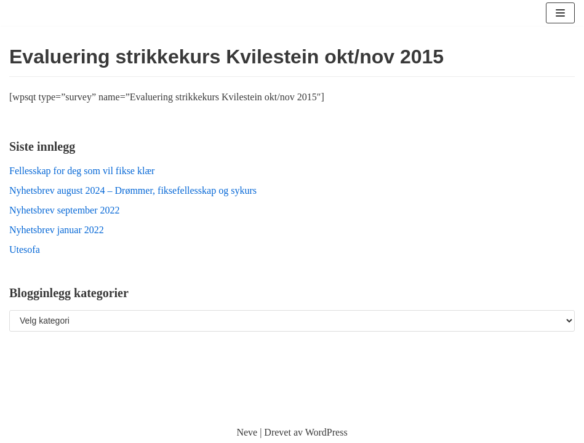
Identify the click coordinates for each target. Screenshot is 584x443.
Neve (246, 432)
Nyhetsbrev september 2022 (64, 210)
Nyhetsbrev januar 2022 (56, 230)
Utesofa (24, 249)
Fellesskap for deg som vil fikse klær (81, 171)
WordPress (326, 432)
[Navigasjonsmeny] (560, 12)
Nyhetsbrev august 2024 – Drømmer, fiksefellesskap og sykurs (133, 190)
